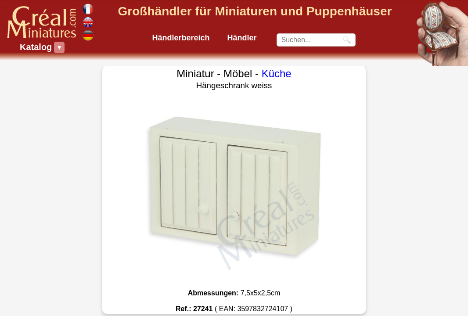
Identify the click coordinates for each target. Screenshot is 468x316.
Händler (242, 37)
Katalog (37, 47)
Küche (277, 73)
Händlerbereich (180, 37)
